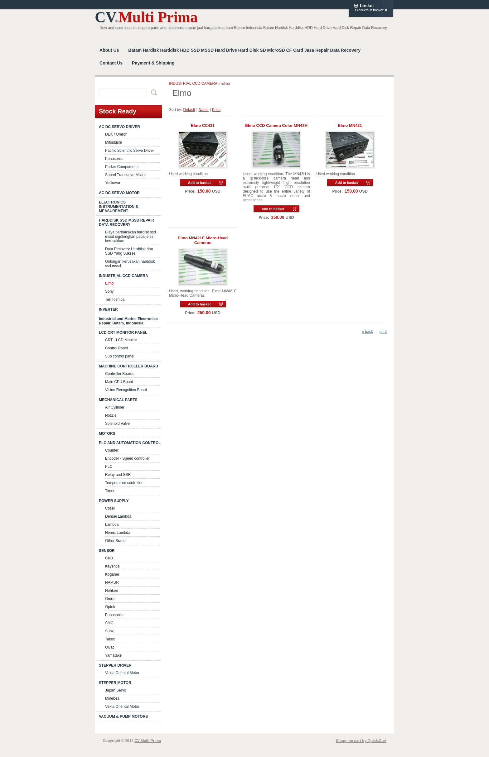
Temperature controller (124, 483)
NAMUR (112, 582)
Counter (112, 450)
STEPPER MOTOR (115, 683)
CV (146, 17)
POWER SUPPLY (114, 501)
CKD (109, 558)
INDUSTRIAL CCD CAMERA (123, 276)
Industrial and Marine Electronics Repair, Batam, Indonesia (128, 321)
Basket (367, 5)
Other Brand (115, 541)
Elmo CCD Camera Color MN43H (276, 125)
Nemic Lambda (117, 532)
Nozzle (111, 415)
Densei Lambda (118, 516)
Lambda (112, 524)
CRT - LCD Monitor (121, 340)
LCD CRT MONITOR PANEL (123, 332)
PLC (108, 466)
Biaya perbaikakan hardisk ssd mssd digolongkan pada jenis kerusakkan (130, 236)
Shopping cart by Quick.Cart (361, 741)
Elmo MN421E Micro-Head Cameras (203, 240)
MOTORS (107, 433)
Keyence (112, 566)
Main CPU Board (119, 382)
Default (189, 110)
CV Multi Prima (147, 741)
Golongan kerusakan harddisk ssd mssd (130, 263)
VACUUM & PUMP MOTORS (123, 716)
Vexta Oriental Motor (122, 673)
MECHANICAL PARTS (118, 400)
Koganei (112, 574)
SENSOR (107, 551)
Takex (110, 639)
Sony (109, 291)
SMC (109, 623)
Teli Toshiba (114, 299)
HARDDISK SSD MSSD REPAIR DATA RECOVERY (126, 222)
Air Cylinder (114, 407)
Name (204, 110)
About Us (109, 50)
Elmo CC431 (203, 125)
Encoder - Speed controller (127, 458)
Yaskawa (112, 183)
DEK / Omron (116, 134)
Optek (110, 607)
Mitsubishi (113, 142)
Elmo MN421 (350, 125)
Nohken (111, 590)
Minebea (112, 698)
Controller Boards (119, 373)
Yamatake (113, 655)
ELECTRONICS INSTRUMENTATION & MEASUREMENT (118, 206)
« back (367, 331)
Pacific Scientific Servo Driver (129, 150)
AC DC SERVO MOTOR (119, 193)
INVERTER (108, 309)
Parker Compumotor (122, 167)
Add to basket (199, 182)
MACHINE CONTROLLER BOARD (128, 366)
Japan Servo (115, 690)
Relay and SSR (118, 474)
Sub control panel (119, 356)
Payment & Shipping (153, 62)
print (383, 331)
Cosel (110, 508)
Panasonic (114, 158)
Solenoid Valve (117, 423)
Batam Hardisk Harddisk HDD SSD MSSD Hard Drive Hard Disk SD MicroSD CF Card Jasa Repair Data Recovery (244, 50)
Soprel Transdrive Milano (126, 175)
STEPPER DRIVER (115, 665)
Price (216, 110)
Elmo (109, 283)
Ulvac (109, 647)
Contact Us (111, 62)
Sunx (109, 631)
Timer (109, 491)
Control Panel (116, 348)
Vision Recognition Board (126, 390)
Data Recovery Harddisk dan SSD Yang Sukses (129, 251)
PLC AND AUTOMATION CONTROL (130, 443)
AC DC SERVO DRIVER (119, 127)
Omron (111, 598)
